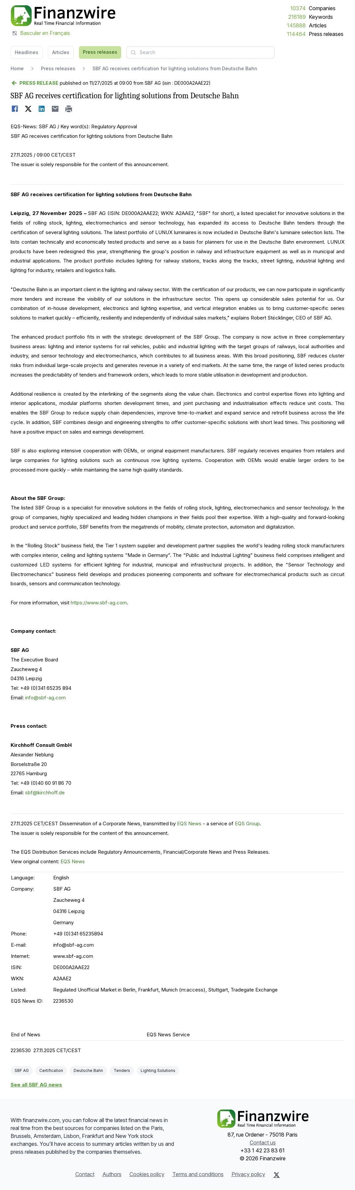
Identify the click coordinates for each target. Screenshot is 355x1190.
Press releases (326, 34)
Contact (84, 1174)
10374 (298, 8)
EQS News (189, 823)
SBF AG (22, 1070)
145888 (296, 25)
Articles (318, 25)
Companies (322, 8)
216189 (297, 17)
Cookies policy (146, 1174)
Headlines (26, 52)
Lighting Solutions (158, 1070)
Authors (112, 1174)
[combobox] (200, 52)
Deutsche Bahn (88, 1070)
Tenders (122, 1070)
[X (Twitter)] (276, 1174)
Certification (51, 1070)
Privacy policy (248, 1174)
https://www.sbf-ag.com (99, 602)
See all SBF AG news (36, 1085)
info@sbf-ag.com (45, 697)
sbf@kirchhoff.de (45, 792)
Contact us (263, 1142)
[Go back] (34, 83)
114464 (296, 34)
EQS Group (247, 823)
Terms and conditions (198, 1174)
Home (17, 68)
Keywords (321, 17)
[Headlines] (63, 15)
